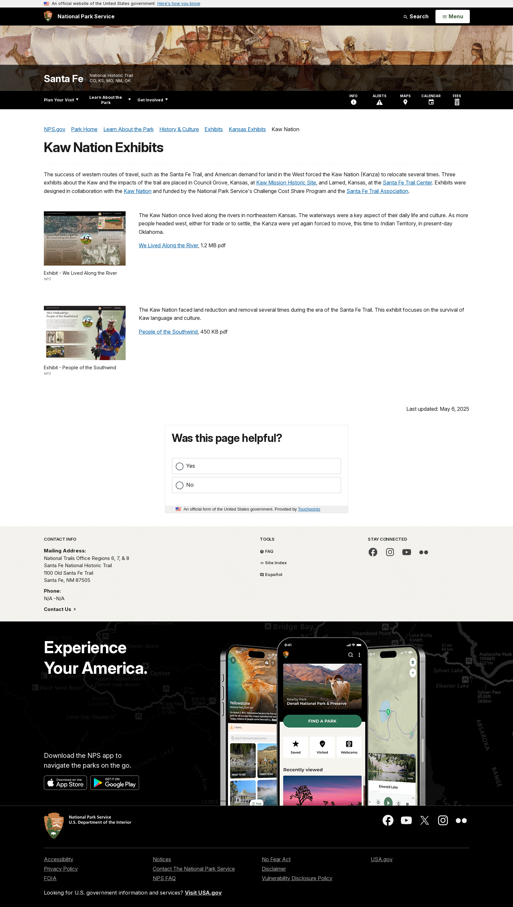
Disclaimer (274, 868)
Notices (162, 859)
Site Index (273, 562)
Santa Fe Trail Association (377, 191)
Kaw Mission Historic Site (286, 182)
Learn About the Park (110, 100)
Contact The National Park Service (194, 868)
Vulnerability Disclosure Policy (297, 878)
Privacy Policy (61, 868)
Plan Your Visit (61, 99)
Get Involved (152, 99)
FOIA (50, 878)
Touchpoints (309, 509)
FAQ (267, 551)
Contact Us (58, 609)
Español (271, 574)
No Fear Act (276, 859)
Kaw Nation (137, 191)
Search (416, 16)
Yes (190, 465)
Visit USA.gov (203, 892)
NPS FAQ (164, 878)
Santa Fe (63, 78)
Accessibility (58, 859)
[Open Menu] (452, 17)
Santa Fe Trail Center (407, 182)
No (190, 484)
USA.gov (382, 859)
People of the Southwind (168, 331)
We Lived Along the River (168, 245)
